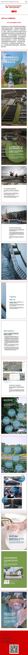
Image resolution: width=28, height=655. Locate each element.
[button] (26, 1)
